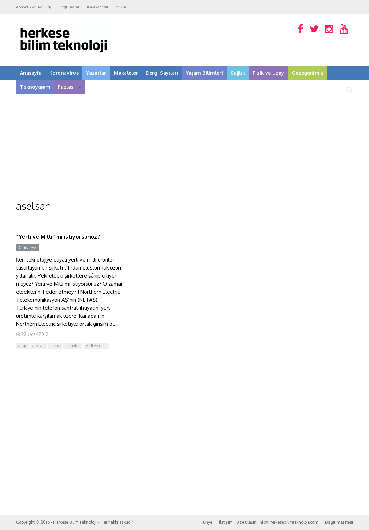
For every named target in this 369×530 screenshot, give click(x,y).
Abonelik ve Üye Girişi (34, 7)
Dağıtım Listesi (339, 522)
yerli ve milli (96, 345)
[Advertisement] (184, 147)
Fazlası (69, 87)
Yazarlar (96, 73)
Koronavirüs (64, 73)
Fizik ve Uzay (268, 73)
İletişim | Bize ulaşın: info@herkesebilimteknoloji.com (268, 522)
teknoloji (72, 345)
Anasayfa (31, 73)
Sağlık (238, 73)
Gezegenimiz (308, 73)
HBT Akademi (96, 7)
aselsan (38, 345)
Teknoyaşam (35, 87)
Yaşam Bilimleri (204, 73)
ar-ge (22, 345)
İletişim (119, 7)
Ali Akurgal (27, 247)
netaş (55, 345)
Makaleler (126, 73)
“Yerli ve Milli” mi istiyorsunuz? (58, 236)
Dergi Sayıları (69, 7)
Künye (206, 522)
